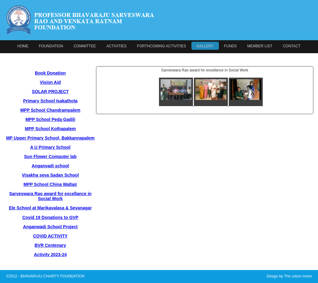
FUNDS (230, 46)
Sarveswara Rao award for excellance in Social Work (50, 196)
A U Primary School (50, 147)
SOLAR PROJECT (50, 91)
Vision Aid (50, 82)
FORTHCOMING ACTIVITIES (161, 46)
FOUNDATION (51, 46)
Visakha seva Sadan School (50, 175)
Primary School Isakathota (50, 100)
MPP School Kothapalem (50, 128)
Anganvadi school (50, 165)
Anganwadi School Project (50, 226)
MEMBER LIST (259, 46)
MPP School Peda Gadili (50, 119)
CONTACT (291, 46)
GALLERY (204, 46)
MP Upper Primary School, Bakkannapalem (50, 137)
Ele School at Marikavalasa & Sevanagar (50, 207)
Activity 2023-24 (50, 254)
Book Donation (50, 73)
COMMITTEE (84, 46)
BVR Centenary (50, 245)
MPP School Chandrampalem (50, 110)
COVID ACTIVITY (50, 236)
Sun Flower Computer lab (50, 156)
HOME (22, 46)
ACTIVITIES (116, 46)
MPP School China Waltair (50, 184)
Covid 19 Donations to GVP (50, 217)
